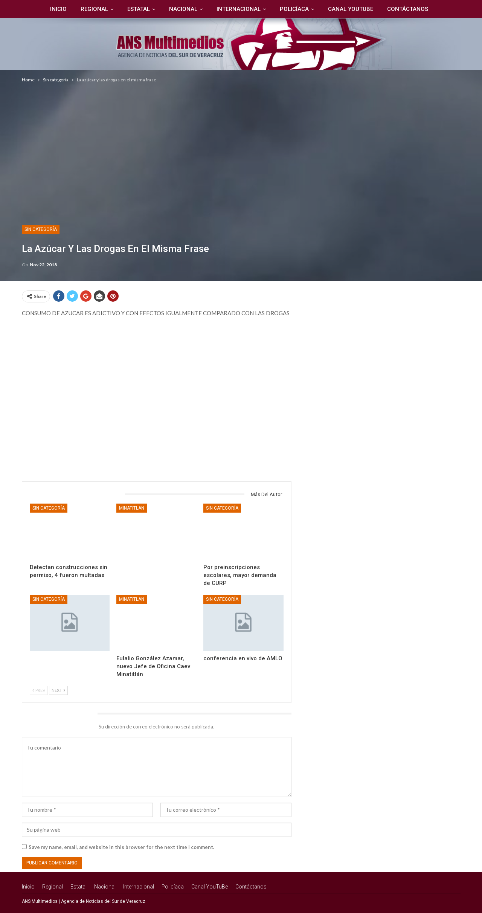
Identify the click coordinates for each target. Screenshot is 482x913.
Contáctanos (407, 9)
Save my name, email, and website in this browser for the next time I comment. (121, 847)
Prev (38, 690)
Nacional (183, 9)
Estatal (138, 9)
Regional (94, 9)
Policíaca (294, 9)
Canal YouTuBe (350, 9)
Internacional (239, 9)
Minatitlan (131, 508)
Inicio (58, 9)
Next (58, 690)
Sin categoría (40, 229)
